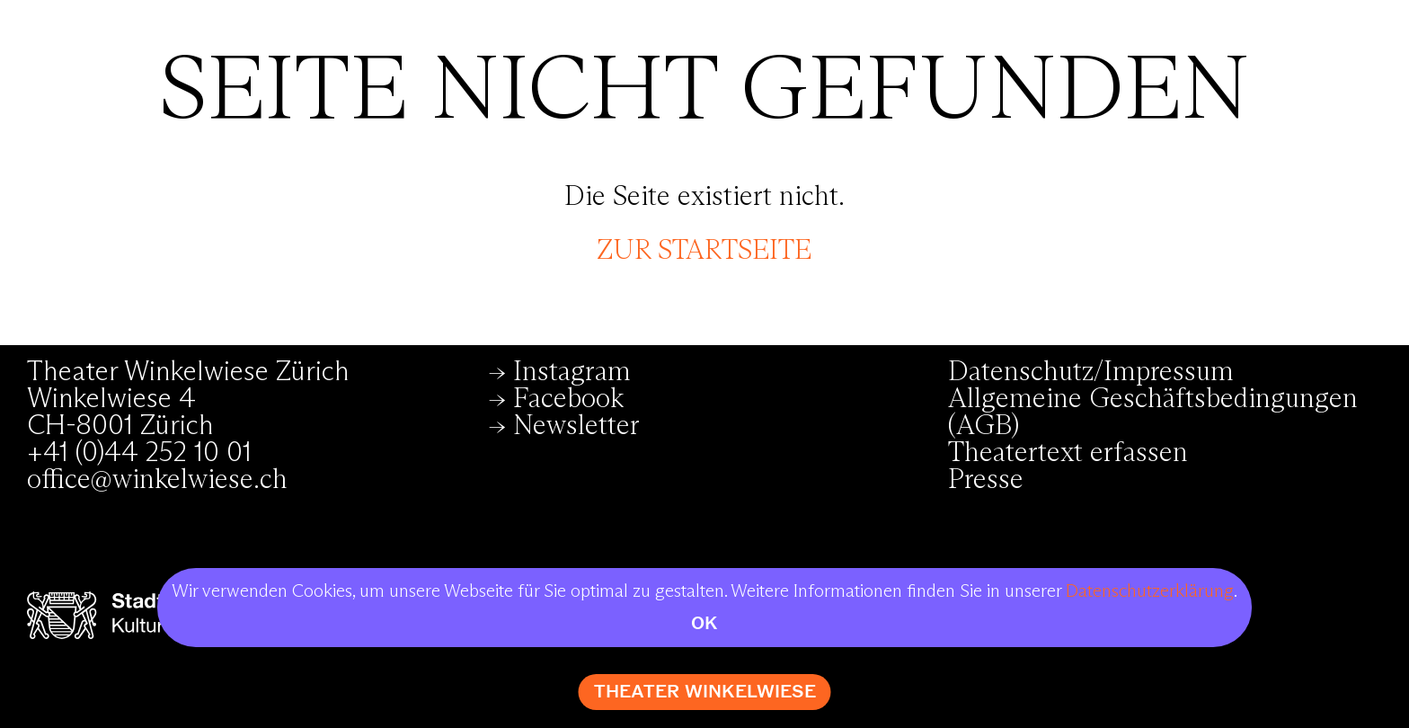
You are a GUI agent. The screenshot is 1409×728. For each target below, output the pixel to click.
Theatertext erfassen (1068, 452)
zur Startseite (704, 250)
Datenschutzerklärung (1150, 591)
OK (704, 623)
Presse (986, 479)
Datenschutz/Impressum (1091, 372)
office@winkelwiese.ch (157, 479)
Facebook (568, 399)
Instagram (572, 372)
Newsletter (576, 426)
